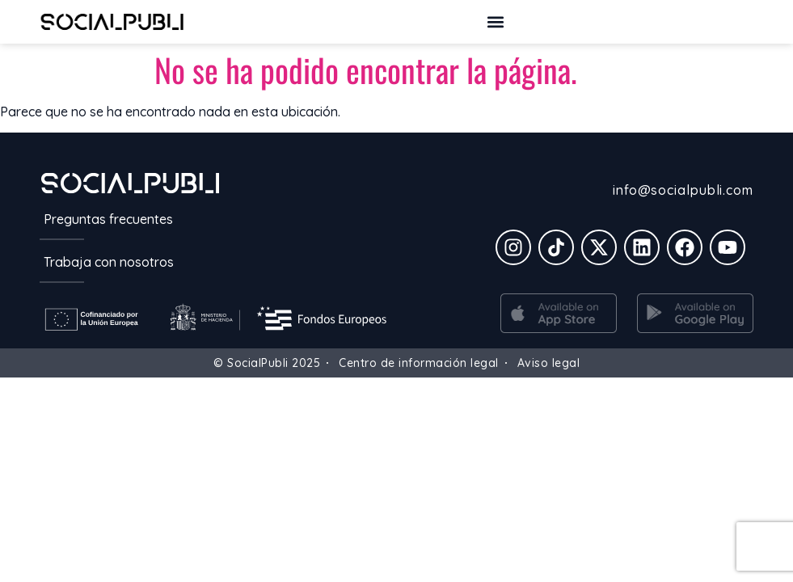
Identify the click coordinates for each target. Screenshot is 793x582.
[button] (496, 21)
